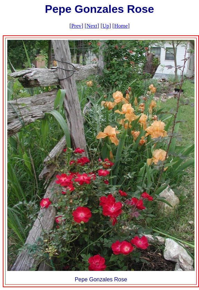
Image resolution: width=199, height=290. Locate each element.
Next (91, 26)
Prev (76, 26)
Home (121, 26)
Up (105, 26)
